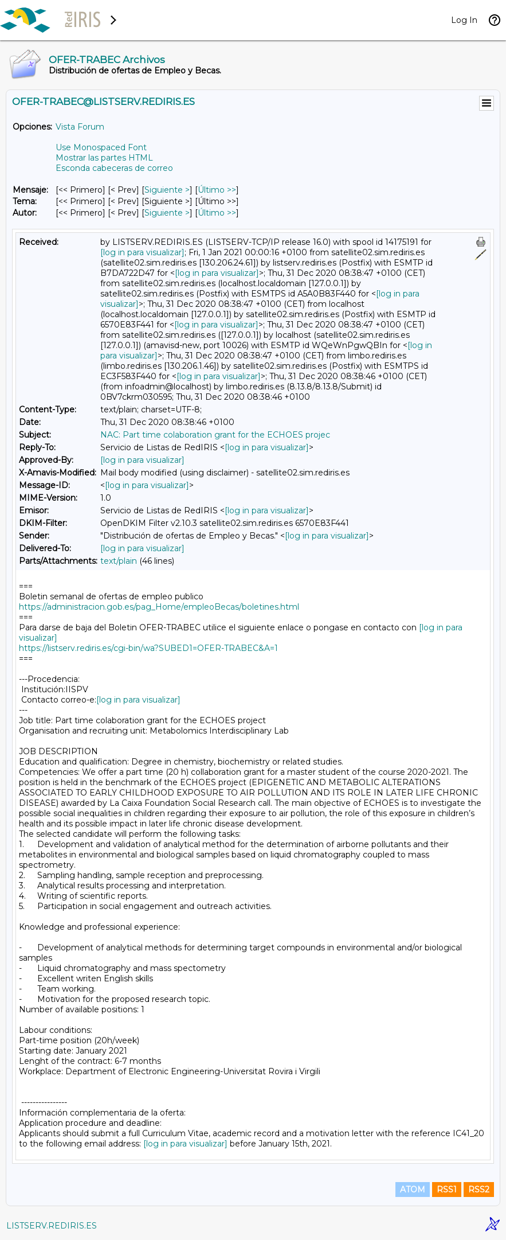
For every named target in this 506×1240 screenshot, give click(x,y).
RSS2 (478, 1189)
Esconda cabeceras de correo (114, 168)
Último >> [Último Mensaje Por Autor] (217, 213)
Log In (464, 20)
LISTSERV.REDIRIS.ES (51, 1225)
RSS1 (447, 1189)
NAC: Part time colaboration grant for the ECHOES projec (215, 435)
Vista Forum (80, 127)
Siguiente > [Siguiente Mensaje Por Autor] (167, 213)
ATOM (412, 1189)
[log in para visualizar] (142, 252)
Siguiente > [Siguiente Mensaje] (167, 190)
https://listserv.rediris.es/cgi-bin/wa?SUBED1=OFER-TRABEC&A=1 (148, 648)
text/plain (118, 561)
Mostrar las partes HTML (104, 158)
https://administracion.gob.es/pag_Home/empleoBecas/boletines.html (159, 607)
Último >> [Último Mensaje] (217, 190)
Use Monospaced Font (101, 147)
